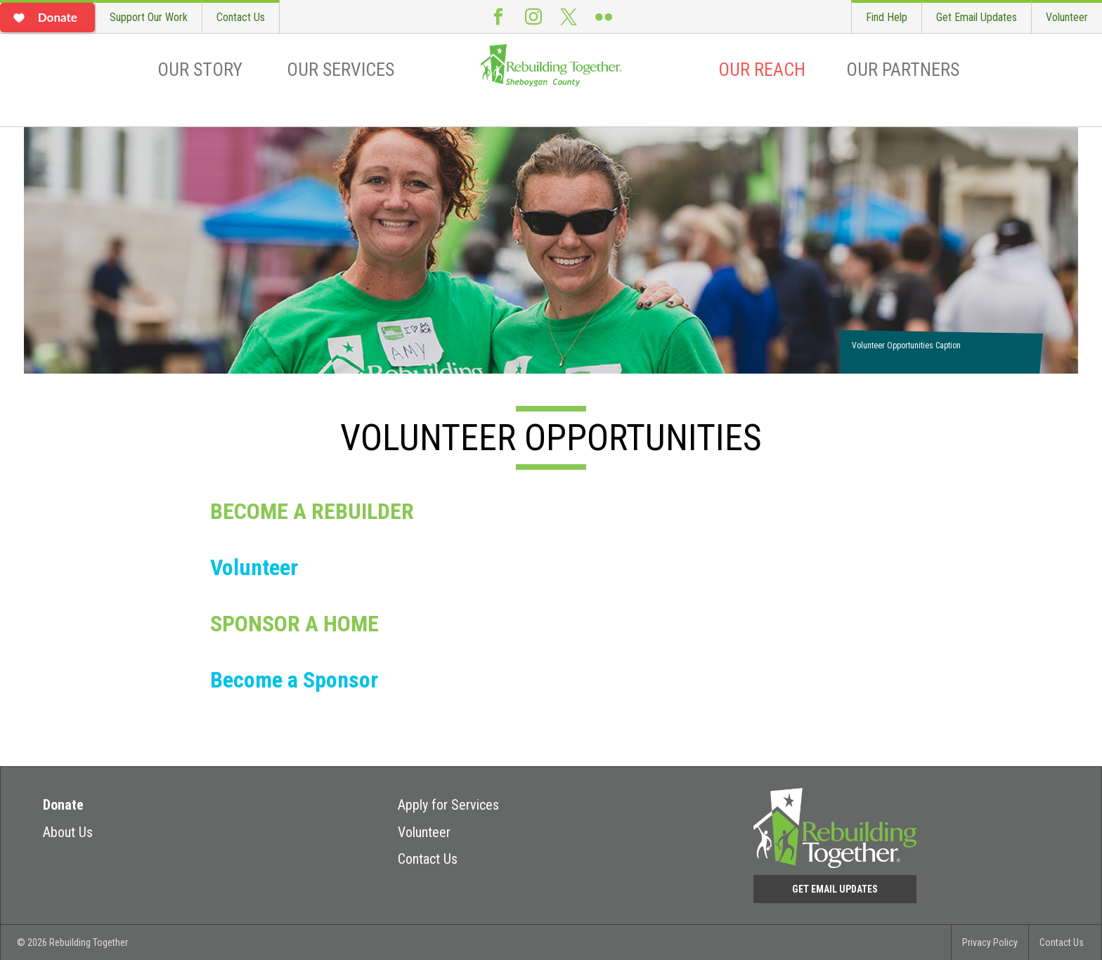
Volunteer (1067, 17)
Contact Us (240, 17)
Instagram (533, 16)
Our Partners (902, 69)
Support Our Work (149, 17)
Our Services (340, 69)
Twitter (568, 16)
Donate (63, 804)
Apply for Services (448, 804)
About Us (68, 832)
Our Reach (761, 69)
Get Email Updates (976, 17)
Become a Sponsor (294, 679)
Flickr (603, 16)
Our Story (199, 69)
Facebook (498, 16)
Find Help (886, 17)
